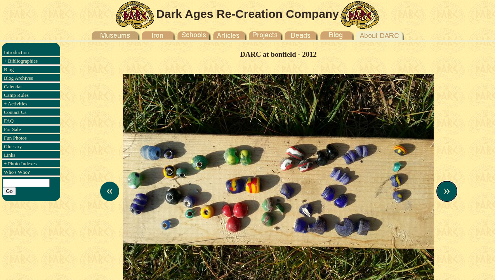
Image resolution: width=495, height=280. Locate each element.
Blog (9, 69)
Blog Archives (18, 78)
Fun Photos (15, 138)
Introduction (16, 52)
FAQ (9, 121)
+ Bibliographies (21, 61)
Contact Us (15, 112)
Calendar (13, 86)
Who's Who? (17, 172)
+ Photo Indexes (20, 163)
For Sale (12, 129)
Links (10, 155)
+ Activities (15, 104)
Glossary (13, 146)
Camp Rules (16, 95)
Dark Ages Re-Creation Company (247, 13)
